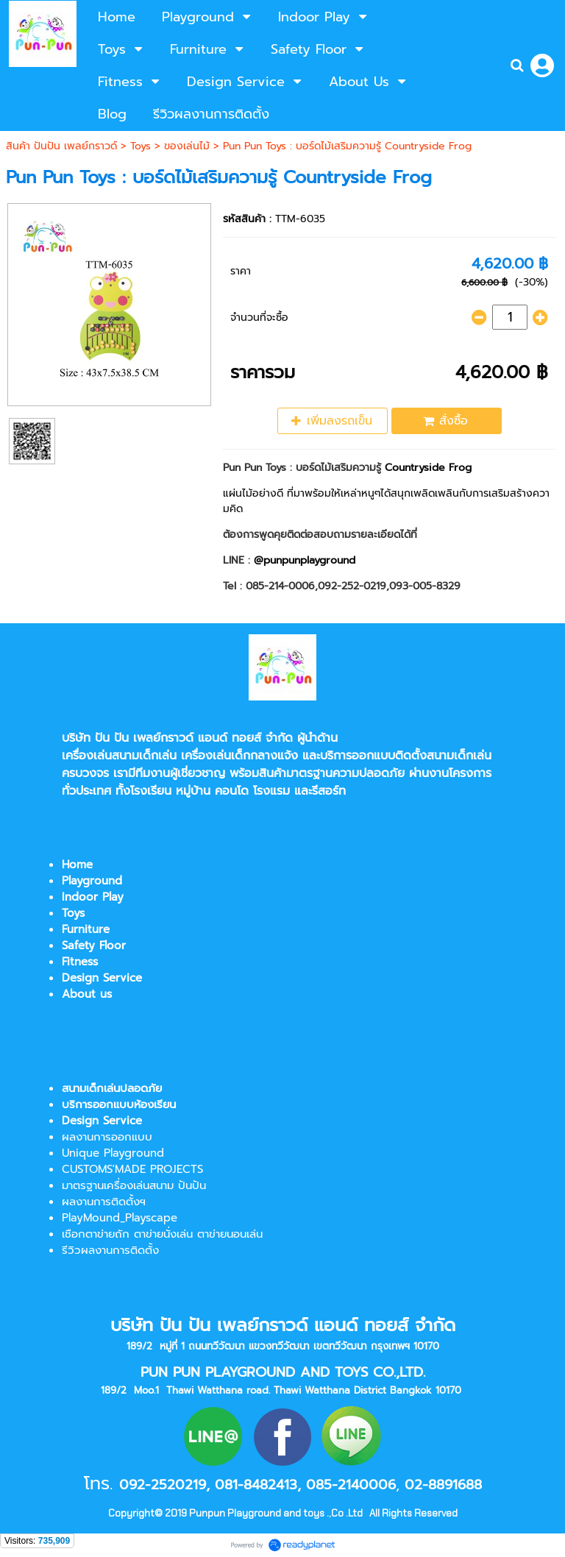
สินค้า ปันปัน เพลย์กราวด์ (61, 146)
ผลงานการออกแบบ (107, 1137)
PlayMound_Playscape (119, 1218)
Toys (140, 146)
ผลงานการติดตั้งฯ (104, 1202)
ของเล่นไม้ (187, 146)
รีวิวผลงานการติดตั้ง (110, 1250)
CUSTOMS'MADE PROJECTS (132, 1169)
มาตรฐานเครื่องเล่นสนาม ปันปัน (134, 1185)
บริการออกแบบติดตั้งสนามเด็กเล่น (405, 756)
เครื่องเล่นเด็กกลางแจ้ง (239, 756)
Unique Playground (113, 1153)
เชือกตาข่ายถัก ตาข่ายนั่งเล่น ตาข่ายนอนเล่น (162, 1234)
